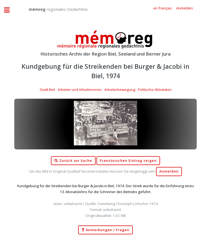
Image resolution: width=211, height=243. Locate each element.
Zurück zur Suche (73, 161)
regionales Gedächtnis (53, 9)
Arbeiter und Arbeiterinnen (80, 89)
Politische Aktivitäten (155, 89)
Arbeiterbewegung (119, 89)
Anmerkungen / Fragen (105, 230)
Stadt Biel (47, 89)
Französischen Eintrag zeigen (128, 160)
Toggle (9, 10)
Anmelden (169, 171)
